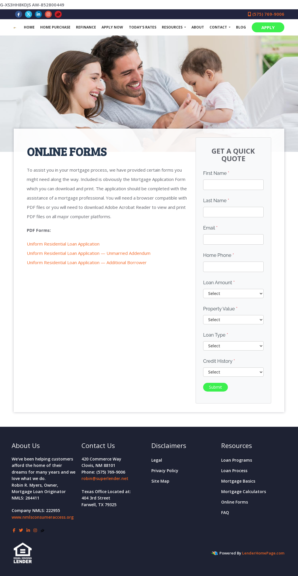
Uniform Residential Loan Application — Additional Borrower (87, 262)
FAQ (225, 512)
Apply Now (112, 27)
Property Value (220, 309)
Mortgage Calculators (243, 491)
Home (29, 27)
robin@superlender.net (104, 478)
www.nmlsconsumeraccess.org (43, 517)
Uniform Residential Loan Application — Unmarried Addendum (88, 253)
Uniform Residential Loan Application (63, 244)
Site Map (160, 481)
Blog (241, 27)
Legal (156, 460)
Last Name (216, 200)
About (197, 27)
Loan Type (215, 335)
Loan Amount (219, 282)
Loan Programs (236, 460)
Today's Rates (142, 27)
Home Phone (218, 255)
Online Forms (234, 502)
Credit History (219, 361)
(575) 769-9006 (266, 14)
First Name (216, 173)
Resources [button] (172, 27)
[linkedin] (38, 14)
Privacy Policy (164, 470)
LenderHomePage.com (263, 553)
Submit (215, 387)
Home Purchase (55, 27)
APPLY (268, 27)
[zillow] (58, 14)
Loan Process (234, 470)
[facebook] (18, 14)
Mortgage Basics (238, 481)
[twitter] (28, 14)
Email (210, 228)
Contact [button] (219, 27)
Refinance (86, 27)
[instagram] (48, 14)
